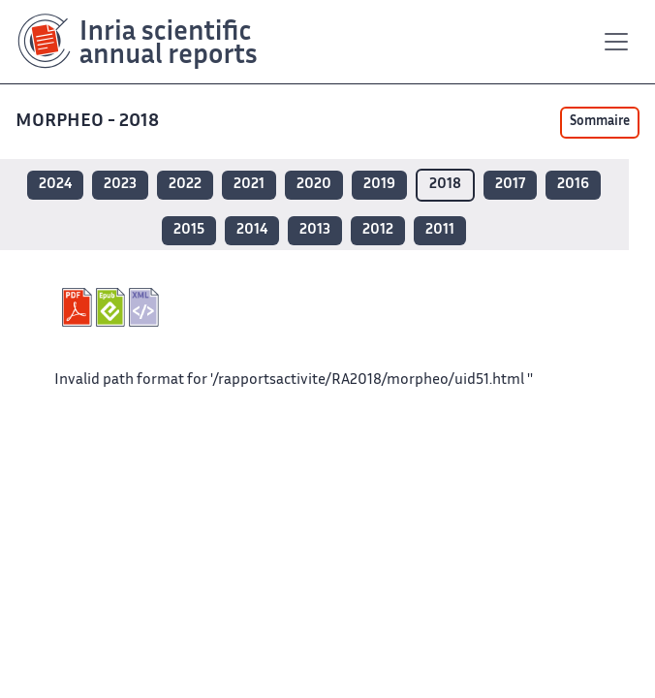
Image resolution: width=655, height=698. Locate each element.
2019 (379, 184)
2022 (185, 184)
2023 (120, 184)
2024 (55, 184)
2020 (313, 184)
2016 (573, 184)
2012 (377, 230)
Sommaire (600, 122)
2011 (439, 230)
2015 (188, 230)
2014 (251, 230)
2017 (510, 184)
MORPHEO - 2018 (89, 121)
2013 (314, 230)
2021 (249, 184)
